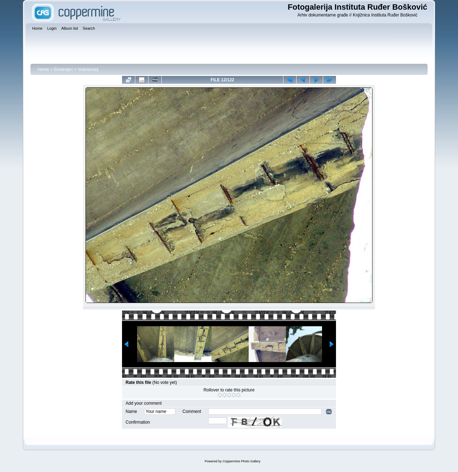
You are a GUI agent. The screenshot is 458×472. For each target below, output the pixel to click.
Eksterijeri (63, 69)
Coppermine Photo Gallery (241, 461)
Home (43, 69)
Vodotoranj (88, 69)
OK (328, 412)
